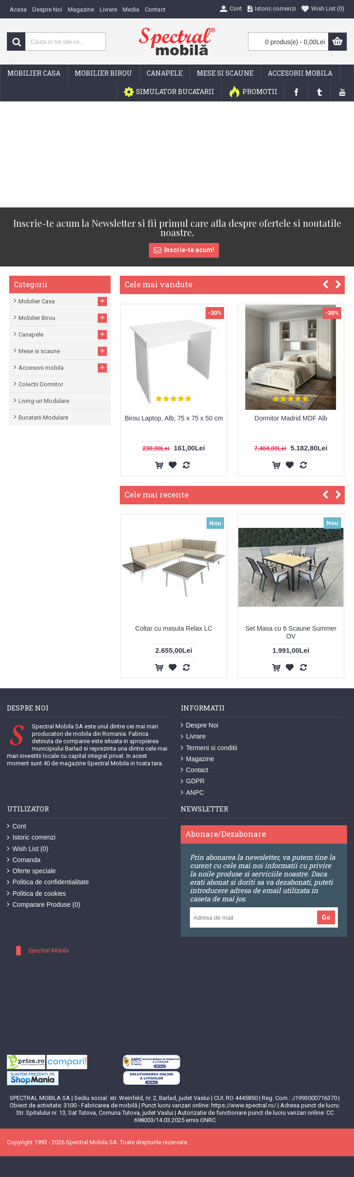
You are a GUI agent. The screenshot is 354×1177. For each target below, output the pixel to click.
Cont (16, 826)
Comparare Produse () (43, 905)
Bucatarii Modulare (43, 417)
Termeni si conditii (209, 748)
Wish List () (27, 849)
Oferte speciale (31, 871)
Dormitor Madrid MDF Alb (290, 418)
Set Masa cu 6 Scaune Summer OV (290, 632)
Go (326, 917)
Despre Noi (199, 725)
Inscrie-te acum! (183, 250)
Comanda (24, 860)
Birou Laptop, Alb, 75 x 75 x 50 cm (173, 418)
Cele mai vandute (158, 284)
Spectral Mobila (48, 950)
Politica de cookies (36, 894)
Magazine (197, 759)
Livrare (193, 736)
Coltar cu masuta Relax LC (173, 628)
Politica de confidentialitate (48, 882)
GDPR (193, 781)
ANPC (192, 793)
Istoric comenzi (31, 837)
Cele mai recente (156, 494)
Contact (194, 770)
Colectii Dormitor (40, 384)
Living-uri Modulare (43, 400)
